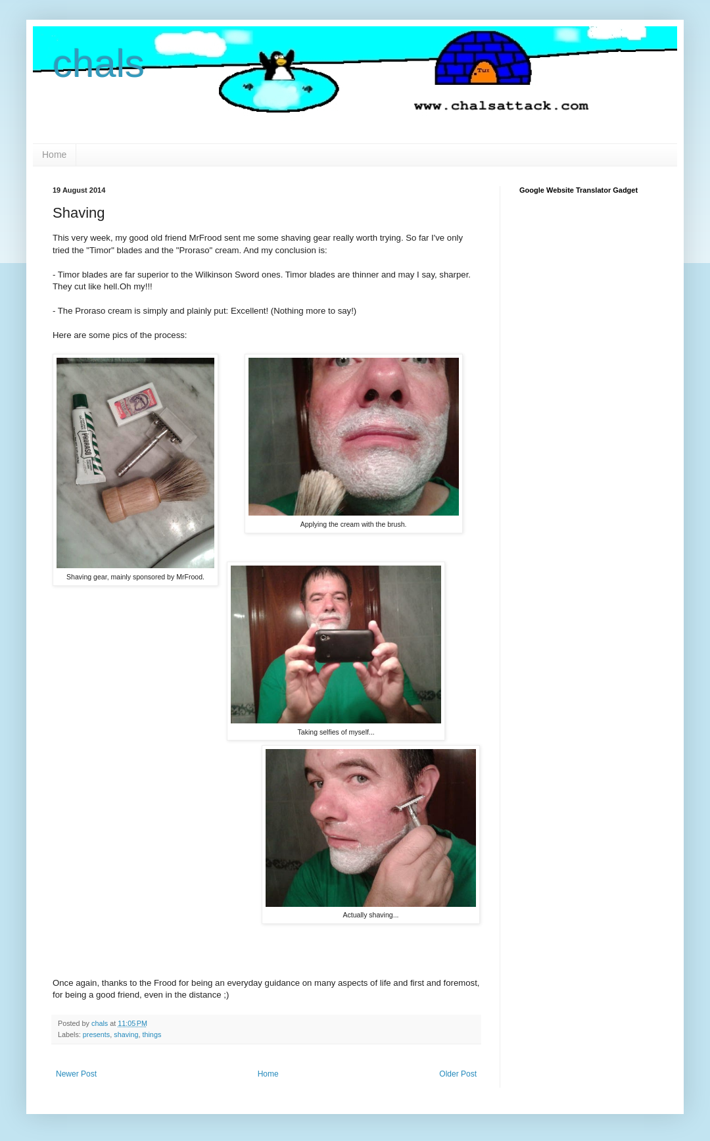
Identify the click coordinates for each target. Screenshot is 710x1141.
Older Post (458, 1074)
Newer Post (76, 1074)
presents (96, 1034)
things (151, 1034)
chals (99, 63)
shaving (126, 1034)
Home (54, 154)
